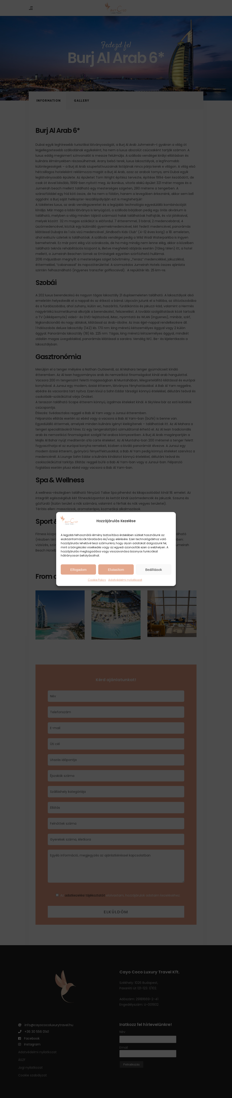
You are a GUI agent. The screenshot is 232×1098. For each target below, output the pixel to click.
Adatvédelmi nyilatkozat (125, 580)
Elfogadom (78, 569)
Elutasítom (116, 569)
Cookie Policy (97, 580)
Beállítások (153, 569)
